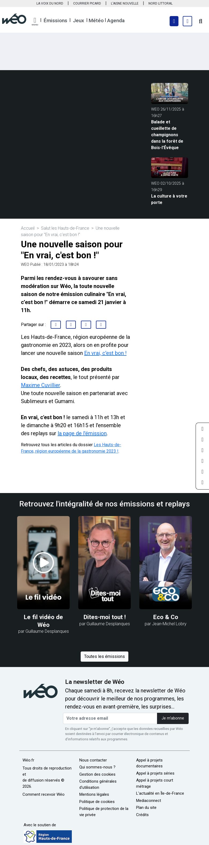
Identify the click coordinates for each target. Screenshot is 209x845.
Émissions (55, 20)
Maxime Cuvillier (40, 385)
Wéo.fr (28, 760)
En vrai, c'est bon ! (105, 353)
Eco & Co (165, 617)
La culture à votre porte (169, 199)
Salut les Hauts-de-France (65, 228)
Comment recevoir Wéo (44, 794)
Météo (96, 20)
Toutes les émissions (104, 656)
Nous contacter (93, 760)
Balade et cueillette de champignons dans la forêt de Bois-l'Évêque (167, 134)
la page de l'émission (82, 433)
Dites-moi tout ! (105, 617)
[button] (35, 21)
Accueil (28, 228)
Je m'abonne (173, 718)
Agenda (116, 20)
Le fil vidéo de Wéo (43, 620)
